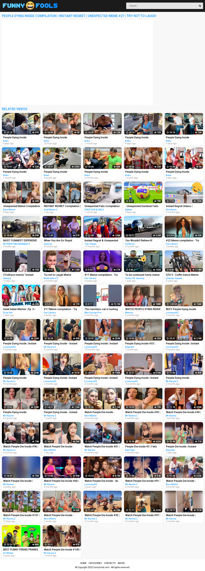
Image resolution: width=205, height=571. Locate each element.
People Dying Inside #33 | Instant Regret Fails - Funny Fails (141, 344)
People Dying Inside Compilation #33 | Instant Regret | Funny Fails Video (181, 378)
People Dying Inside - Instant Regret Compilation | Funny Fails (60, 344)
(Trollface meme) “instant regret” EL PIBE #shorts (18, 275)
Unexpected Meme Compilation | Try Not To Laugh (21, 206)
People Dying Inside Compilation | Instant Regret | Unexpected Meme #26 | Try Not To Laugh (102, 172)
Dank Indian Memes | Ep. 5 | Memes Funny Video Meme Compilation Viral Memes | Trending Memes (19, 309)
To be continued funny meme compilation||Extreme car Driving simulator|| (142, 275)
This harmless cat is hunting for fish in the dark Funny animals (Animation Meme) (101, 309)
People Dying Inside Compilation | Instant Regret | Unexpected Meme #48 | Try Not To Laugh (183, 172)
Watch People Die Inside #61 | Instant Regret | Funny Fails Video (102, 447)
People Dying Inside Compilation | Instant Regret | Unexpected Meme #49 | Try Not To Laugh (61, 138)
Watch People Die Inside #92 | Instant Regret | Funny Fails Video (102, 515)
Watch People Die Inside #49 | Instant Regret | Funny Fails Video (183, 412)
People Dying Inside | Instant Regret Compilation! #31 (101, 378)
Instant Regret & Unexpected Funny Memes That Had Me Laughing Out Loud (101, 241)
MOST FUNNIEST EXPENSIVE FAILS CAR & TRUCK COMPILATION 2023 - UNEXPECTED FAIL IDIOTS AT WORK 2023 (20, 241)
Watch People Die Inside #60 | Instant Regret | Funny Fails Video (61, 481)
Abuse (121, 563)
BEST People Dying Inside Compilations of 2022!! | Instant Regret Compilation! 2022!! (184, 309)
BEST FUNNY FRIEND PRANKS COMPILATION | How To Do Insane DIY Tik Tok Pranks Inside (20, 550)
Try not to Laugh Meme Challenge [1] (57, 275)
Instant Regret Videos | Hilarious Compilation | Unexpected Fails (179, 206)
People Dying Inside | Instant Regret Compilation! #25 (19, 344)
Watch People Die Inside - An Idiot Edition (101, 481)
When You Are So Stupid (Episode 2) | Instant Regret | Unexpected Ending (60, 241)
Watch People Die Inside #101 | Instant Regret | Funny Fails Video (21, 515)
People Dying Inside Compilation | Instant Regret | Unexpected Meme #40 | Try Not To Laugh (61, 172)
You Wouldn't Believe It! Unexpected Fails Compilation (142, 241)
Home (83, 563)
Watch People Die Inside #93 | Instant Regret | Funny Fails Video (142, 412)
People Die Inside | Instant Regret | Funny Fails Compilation (181, 447)
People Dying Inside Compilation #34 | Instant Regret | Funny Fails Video (18, 412)
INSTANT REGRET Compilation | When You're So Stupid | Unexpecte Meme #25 (62, 206)
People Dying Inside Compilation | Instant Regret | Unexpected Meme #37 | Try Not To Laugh (142, 172)
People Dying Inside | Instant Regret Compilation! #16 (182, 344)
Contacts (110, 563)
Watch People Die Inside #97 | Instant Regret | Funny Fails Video (142, 515)
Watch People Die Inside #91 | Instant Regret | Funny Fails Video (142, 481)
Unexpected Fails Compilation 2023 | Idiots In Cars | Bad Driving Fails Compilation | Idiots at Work (102, 206)
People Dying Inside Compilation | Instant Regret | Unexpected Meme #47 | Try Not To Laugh (142, 138)
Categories (95, 563)
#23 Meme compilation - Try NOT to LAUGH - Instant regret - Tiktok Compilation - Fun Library (184, 241)
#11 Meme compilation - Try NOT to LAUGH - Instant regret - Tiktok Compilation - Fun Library (103, 275)
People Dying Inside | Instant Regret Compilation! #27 (60, 378)
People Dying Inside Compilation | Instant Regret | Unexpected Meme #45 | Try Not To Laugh (20, 138)
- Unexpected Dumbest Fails (141, 206)
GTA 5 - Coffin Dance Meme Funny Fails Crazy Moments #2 (184, 275)
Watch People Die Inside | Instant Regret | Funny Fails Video (19, 481)
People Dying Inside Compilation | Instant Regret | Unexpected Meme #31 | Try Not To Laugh (102, 138)
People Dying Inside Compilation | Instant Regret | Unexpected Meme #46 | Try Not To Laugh (183, 138)
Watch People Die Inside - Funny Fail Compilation (100, 412)
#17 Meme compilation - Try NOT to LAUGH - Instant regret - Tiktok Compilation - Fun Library (62, 309)
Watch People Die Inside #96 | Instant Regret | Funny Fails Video (20, 447)
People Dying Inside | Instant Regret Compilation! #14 (101, 344)
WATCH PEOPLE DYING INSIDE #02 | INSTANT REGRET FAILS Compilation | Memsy (143, 309)
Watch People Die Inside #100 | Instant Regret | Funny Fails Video (62, 550)
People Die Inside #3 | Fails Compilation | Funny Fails (141, 447)
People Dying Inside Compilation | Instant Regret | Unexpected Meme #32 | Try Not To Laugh (20, 172)
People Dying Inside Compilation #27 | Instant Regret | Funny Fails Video (18, 378)
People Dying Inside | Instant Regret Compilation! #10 (141, 378)
